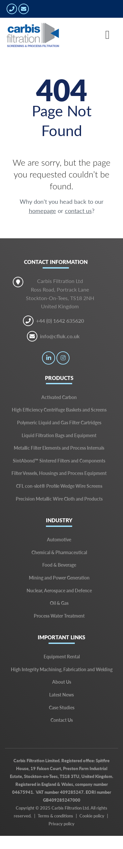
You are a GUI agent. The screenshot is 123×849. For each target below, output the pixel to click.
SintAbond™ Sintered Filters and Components (59, 460)
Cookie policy (91, 816)
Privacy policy (61, 823)
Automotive (59, 539)
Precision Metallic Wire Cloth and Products (59, 498)
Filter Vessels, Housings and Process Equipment (59, 473)
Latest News (61, 694)
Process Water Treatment (59, 615)
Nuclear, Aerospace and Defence (59, 590)
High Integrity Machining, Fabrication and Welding (62, 669)
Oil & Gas (59, 603)
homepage (42, 210)
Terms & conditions (55, 816)
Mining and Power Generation (59, 577)
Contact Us (62, 720)
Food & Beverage (59, 564)
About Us (61, 681)
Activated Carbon (59, 397)
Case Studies (61, 707)
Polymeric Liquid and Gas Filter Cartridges (59, 422)
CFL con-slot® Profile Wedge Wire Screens (59, 486)
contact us (78, 210)
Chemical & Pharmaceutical (59, 552)
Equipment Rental (62, 656)
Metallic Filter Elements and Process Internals (59, 447)
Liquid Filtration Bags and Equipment (59, 435)
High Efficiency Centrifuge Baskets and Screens (59, 409)
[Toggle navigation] (107, 34)
